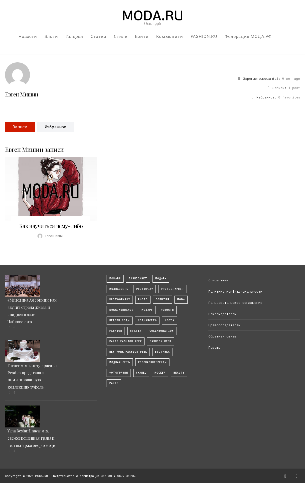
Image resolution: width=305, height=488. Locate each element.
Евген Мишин (21, 94)
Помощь (214, 347)
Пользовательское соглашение (235, 302)
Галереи (74, 36)
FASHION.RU (203, 36)
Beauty (178, 372)
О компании (218, 280)
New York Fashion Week (128, 351)
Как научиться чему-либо (51, 226)
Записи (19, 126)
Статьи (98, 36)
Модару (147, 310)
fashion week (160, 341)
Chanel (141, 372)
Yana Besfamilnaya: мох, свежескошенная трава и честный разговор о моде (31, 438)
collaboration (162, 330)
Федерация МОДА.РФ (248, 36)
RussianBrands (121, 310)
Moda (181, 299)
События (162, 299)
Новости (27, 36)
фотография (118, 372)
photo (143, 299)
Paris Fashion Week (125, 341)
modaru (115, 278)
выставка (162, 351)
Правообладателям (224, 325)
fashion (115, 330)
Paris (114, 383)
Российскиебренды (152, 362)
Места (169, 320)
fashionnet (138, 278)
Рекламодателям (222, 314)
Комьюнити (169, 36)
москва (159, 372)
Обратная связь (222, 336)
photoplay (144, 289)
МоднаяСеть (118, 289)
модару (160, 278)
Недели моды (119, 320)
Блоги (51, 36)
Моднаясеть (147, 320)
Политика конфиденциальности (235, 291)
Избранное (55, 126)
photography (119, 299)
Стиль (120, 36)
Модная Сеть (119, 362)
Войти (142, 36)
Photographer (172, 289)
